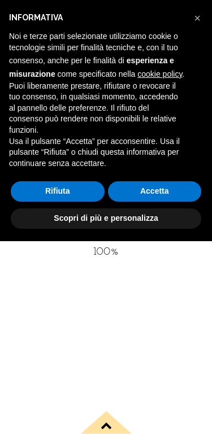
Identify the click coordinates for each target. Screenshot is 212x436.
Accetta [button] (154, 190)
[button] (197, 18)
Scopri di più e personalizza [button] (106, 218)
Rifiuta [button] (57, 190)
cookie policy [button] (159, 74)
